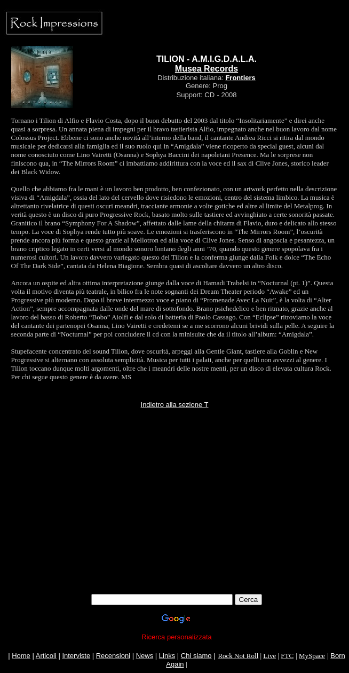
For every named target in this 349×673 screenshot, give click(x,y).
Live (269, 656)
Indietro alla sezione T (175, 405)
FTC (287, 656)
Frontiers (240, 78)
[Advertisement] (176, 519)
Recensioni (113, 656)
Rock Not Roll (238, 656)
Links (167, 656)
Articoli (46, 656)
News (145, 656)
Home (21, 656)
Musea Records (206, 68)
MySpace (312, 656)
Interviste (76, 656)
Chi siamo (196, 656)
